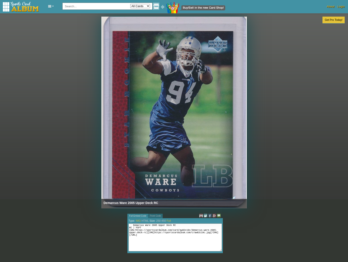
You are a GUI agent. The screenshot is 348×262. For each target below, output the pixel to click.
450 (163, 220)
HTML (145, 220)
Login (341, 6)
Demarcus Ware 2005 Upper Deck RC (131, 203)
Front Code (155, 216)
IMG (138, 220)
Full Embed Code (137, 216)
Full (168, 220)
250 (158, 220)
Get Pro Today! (333, 19)
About (330, 6)
